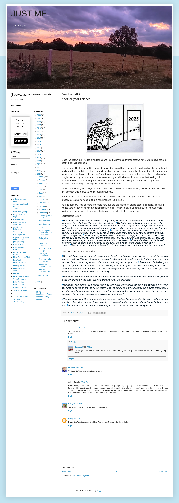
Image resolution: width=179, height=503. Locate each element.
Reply (70, 337)
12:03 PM (79, 367)
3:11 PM (79, 404)
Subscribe (21, 140)
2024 (39, 174)
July (40, 196)
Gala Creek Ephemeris (17, 228)
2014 (39, 141)
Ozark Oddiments (19, 279)
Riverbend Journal (20, 288)
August (42, 200)
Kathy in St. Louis (19, 244)
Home (115, 472)
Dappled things (44, 221)
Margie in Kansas (19, 263)
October (42, 206)
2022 (39, 167)
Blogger (99, 491)
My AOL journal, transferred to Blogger (44, 293)
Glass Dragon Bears (20, 232)
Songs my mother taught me (45, 260)
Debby (70, 419)
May (41, 190)
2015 (39, 144)
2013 (39, 138)
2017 (39, 151)
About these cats (44, 224)
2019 (39, 158)
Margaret (71, 367)
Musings (16, 273)
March (41, 183)
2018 (39, 154)
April (41, 187)
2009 (39, 125)
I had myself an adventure (44, 255)
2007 (39, 118)
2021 (39, 164)
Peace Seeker (18, 285)
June (41, 193)
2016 (39, 148)
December (43, 213)
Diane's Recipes (19, 219)
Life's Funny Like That (21, 257)
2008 (39, 122)
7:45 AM (82, 328)
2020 (39, 161)
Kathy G (71, 404)
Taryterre (16, 299)
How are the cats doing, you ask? (45, 265)
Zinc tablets (42, 227)
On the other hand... (43, 239)
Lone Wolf (17, 260)
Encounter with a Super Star (19, 223)
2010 (39, 128)
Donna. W (79, 347)
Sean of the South (20, 290)
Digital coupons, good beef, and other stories (45, 233)
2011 (39, 131)
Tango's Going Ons (20, 296)
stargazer (16, 293)
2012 (39, 135)
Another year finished (43, 276)
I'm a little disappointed (44, 271)
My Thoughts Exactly (21, 276)
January (42, 177)
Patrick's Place (18, 282)
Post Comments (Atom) (80, 476)
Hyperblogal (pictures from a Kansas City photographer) (21, 240)
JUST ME (29, 13)
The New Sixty (18, 302)
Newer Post (66, 472)
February (42, 180)
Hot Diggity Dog (19, 235)
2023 (39, 171)
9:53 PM (77, 419)
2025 (39, 282)
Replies (73, 342)
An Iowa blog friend (20, 204)
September (43, 203)
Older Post (163, 472)
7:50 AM (90, 347)
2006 (39, 115)
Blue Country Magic (20, 212)
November (43, 209)
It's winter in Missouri (42, 244)
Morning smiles (19, 266)
